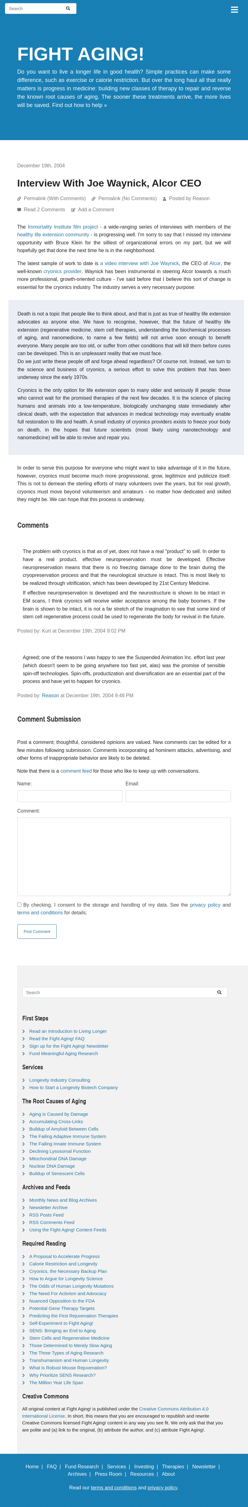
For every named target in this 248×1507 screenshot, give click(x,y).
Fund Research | (85, 1466)
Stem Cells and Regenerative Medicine (69, 1338)
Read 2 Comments (45, 209)
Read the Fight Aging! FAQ (57, 1038)
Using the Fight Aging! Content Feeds (68, 1229)
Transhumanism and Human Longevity (69, 1360)
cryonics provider (63, 271)
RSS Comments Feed (52, 1222)
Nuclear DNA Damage (52, 1166)
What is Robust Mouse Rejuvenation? (68, 1367)
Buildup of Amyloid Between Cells (63, 1128)
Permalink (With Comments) (55, 198)
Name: (24, 783)
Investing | (147, 1466)
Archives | (81, 1474)
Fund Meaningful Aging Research (63, 1053)
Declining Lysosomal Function (60, 1151)
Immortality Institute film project (63, 227)
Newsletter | (207, 1466)
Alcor (214, 263)
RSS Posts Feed (46, 1214)
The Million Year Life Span (56, 1382)
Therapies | (176, 1466)
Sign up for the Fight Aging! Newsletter (69, 1046)
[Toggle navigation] (234, 8)
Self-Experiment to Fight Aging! (61, 1323)
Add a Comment (96, 209)
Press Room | (112, 1474)
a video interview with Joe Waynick (139, 263)
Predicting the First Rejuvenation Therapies (73, 1315)
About (171, 1474)
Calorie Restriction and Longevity (63, 1263)
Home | (35, 1466)
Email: (132, 783)
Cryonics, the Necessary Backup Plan (68, 1271)
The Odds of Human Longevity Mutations (71, 1286)
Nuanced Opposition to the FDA (62, 1300)
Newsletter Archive (48, 1207)
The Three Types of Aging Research (66, 1352)
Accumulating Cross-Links (56, 1121)
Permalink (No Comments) (127, 198)
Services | (120, 1466)
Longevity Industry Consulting (59, 1080)
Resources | (145, 1474)
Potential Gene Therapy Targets (62, 1308)
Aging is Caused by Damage (58, 1114)
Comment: (28, 811)
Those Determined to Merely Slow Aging (70, 1345)
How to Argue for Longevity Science (66, 1278)
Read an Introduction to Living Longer (68, 1031)
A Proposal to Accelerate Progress (64, 1256)
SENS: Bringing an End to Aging (62, 1330)
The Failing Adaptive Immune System (67, 1136)
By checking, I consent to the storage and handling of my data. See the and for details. (124, 909)
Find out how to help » (79, 105)
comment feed (76, 771)
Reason (50, 695)
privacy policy (205, 905)
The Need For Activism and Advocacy (68, 1293)
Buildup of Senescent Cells (57, 1173)
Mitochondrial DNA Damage (58, 1158)
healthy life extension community (53, 234)
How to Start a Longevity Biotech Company (73, 1087)
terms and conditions (40, 912)
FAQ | (55, 1466)
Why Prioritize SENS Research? (62, 1375)
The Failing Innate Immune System (65, 1143)
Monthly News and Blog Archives (63, 1200)
